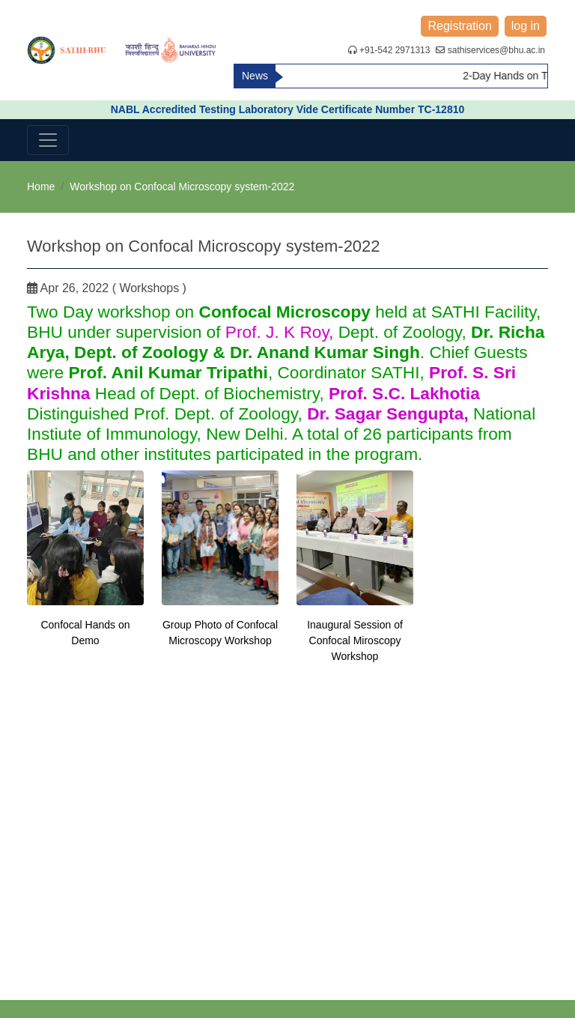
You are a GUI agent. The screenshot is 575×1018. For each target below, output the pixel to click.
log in (525, 25)
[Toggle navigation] (48, 140)
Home (41, 187)
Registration (459, 25)
